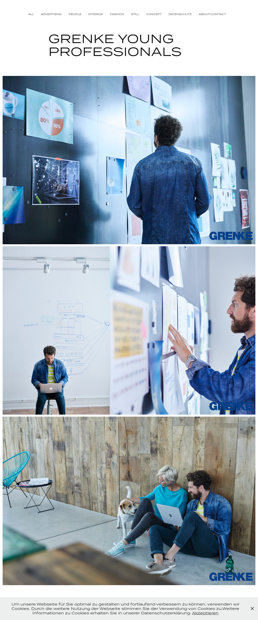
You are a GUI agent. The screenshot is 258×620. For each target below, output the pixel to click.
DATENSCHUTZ (180, 14)
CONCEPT (154, 14)
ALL (31, 14)
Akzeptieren (205, 612)
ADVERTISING (51, 14)
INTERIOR (95, 14)
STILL (135, 14)
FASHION (117, 14)
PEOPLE (75, 14)
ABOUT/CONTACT (212, 14)
